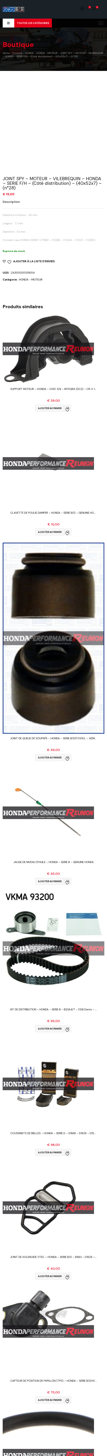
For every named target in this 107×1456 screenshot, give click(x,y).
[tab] (14, 202)
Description (11, 202)
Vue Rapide (53, 393)
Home (6, 53)
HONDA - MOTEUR (30, 279)
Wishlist (88, 8)
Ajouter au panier (50, 408)
